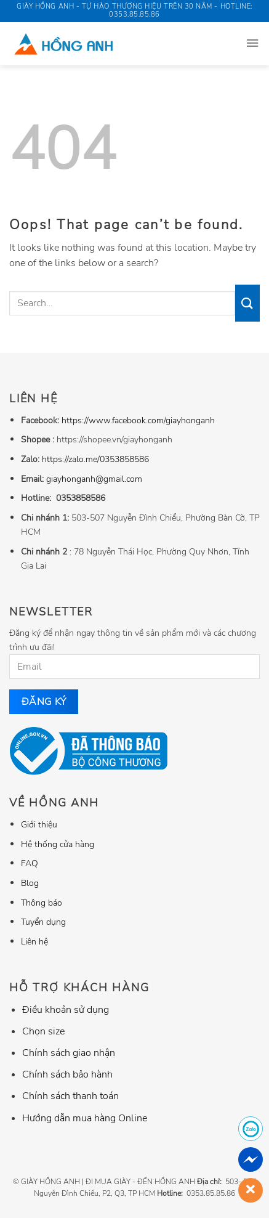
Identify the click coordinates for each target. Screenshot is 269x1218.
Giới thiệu (39, 824)
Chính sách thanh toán (70, 1096)
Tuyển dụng (43, 922)
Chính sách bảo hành (67, 1074)
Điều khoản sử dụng (65, 1010)
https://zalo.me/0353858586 (95, 459)
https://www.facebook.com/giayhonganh (138, 420)
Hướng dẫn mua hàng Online (84, 1118)
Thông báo (41, 902)
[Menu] (252, 43)
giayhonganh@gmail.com (94, 479)
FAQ (29, 863)
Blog (30, 883)
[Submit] (247, 303)
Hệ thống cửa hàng (57, 844)
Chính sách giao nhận (68, 1053)
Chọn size (43, 1031)
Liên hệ (34, 941)
